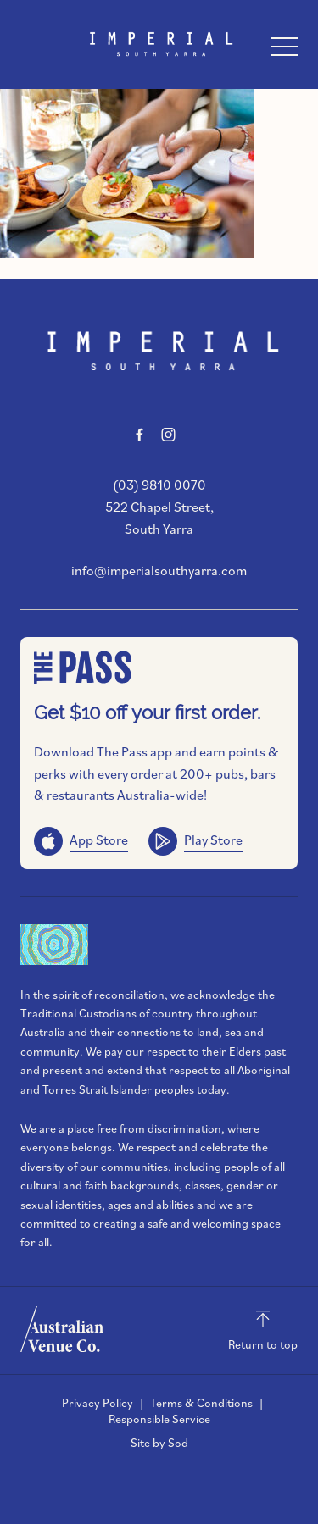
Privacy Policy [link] (97, 1402)
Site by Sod (159, 1442)
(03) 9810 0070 (159, 484)
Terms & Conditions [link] (201, 1402)
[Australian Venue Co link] (61, 1329)
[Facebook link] (140, 434)
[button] (284, 50)
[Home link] (159, 44)
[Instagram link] (168, 434)
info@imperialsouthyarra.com (159, 570)
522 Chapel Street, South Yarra (159, 517)
